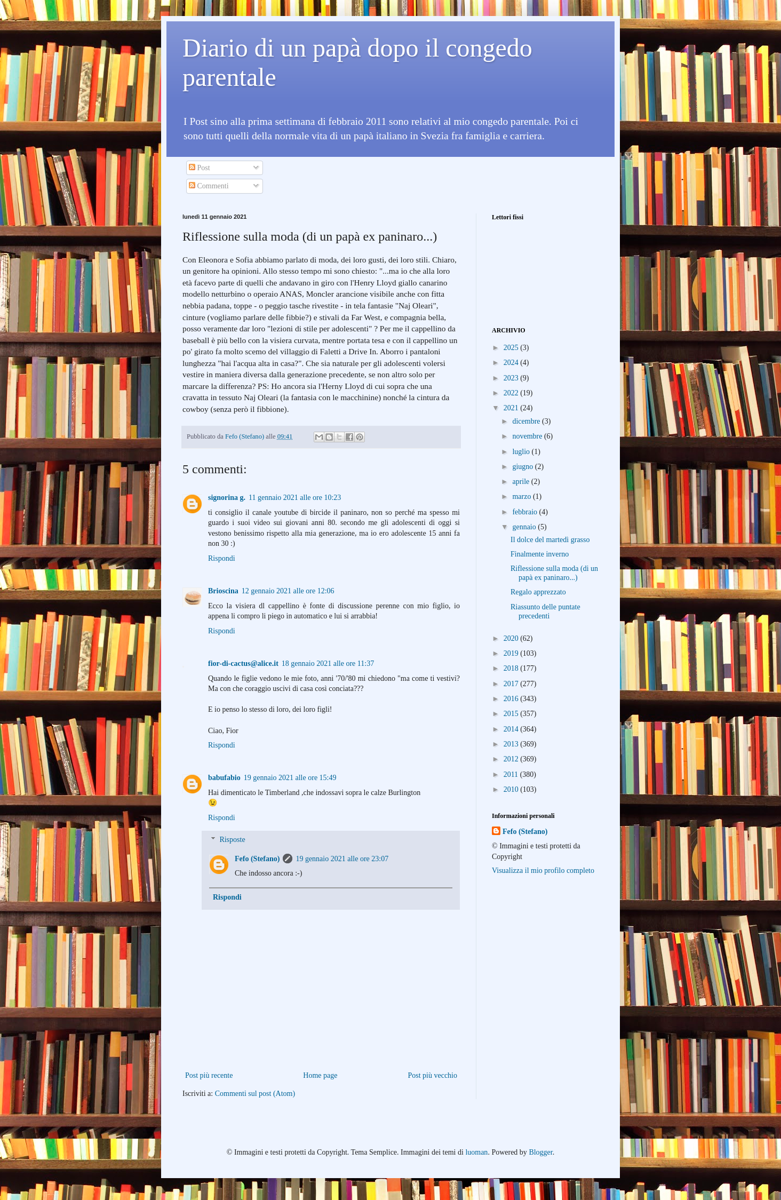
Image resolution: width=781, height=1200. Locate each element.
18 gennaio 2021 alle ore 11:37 (328, 663)
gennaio (525, 527)
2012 (512, 759)
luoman (476, 1152)
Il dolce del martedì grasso (550, 540)
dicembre (527, 421)
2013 (512, 744)
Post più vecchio (432, 1075)
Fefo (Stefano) (257, 859)
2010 (512, 789)
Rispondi (221, 558)
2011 (512, 774)
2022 (512, 393)
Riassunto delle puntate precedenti (545, 611)
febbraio (525, 512)
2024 (512, 363)
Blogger (540, 1152)
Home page (320, 1075)
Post (199, 168)
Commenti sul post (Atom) (255, 1094)
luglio (521, 452)
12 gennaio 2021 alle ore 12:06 (288, 591)
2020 (512, 638)
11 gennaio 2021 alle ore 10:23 (295, 498)
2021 (512, 408)
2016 (512, 699)
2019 (512, 653)
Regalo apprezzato (538, 592)
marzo (522, 496)
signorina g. (226, 498)
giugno (523, 467)
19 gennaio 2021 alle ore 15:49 (290, 778)
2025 (512, 348)
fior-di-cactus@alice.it (243, 663)
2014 (512, 729)
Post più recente (209, 1075)
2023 (512, 378)
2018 (512, 668)
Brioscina (223, 591)
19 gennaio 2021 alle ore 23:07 (342, 859)
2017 (512, 684)
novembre (528, 436)
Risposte (232, 840)
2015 (512, 714)
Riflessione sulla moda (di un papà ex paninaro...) (554, 573)
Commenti (209, 186)
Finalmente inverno (540, 554)
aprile (521, 482)
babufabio (224, 778)
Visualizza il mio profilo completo (543, 871)
